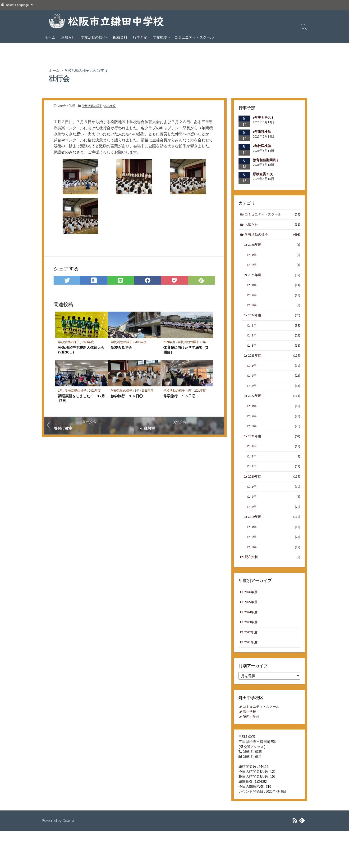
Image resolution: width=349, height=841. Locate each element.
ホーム (50, 37)
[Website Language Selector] (19, 5)
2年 (276, 266)
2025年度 (274, 276)
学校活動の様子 (93, 37)
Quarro (68, 830)
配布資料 (120, 37)
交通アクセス (254, 756)
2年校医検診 (262, 146)
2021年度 (95, 391)
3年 (204, 342)
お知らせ (68, 37)
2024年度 (169, 342)
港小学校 (250, 721)
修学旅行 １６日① (127, 396)
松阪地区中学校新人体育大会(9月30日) (81, 349)
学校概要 (160, 37)
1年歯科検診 (262, 132)
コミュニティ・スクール (194, 37)
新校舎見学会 (121, 347)
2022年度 (274, 400)
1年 (60, 391)
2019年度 (103, 70)
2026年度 (274, 245)
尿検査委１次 (263, 174)
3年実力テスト (263, 118)
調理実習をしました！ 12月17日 (79, 398)
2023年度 (88, 342)
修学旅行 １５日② (179, 396)
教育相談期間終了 (266, 160)
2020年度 (274, 483)
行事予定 (140, 37)
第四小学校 (252, 726)
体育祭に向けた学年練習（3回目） (185, 349)
